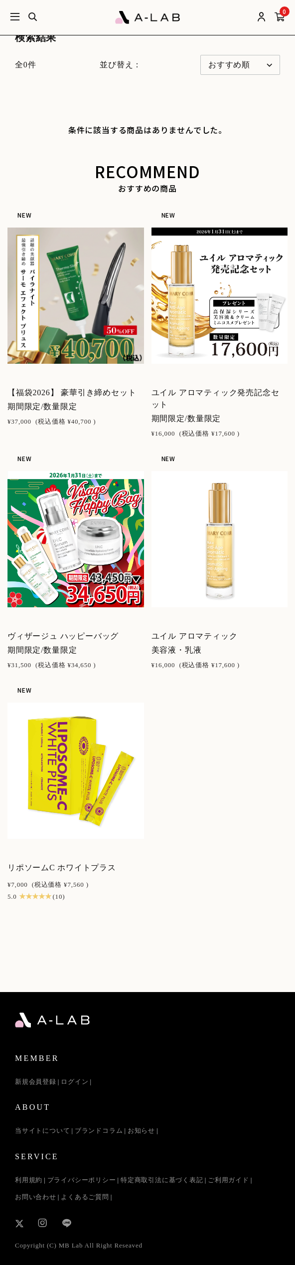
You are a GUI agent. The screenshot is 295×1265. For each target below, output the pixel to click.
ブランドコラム (99, 1130)
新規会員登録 (35, 1081)
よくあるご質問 (85, 1197)
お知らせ (141, 1130)
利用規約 (28, 1180)
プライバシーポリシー (81, 1180)
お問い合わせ (35, 1197)
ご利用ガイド (228, 1180)
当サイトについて (42, 1130)
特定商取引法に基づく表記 (162, 1180)
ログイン (74, 1081)
